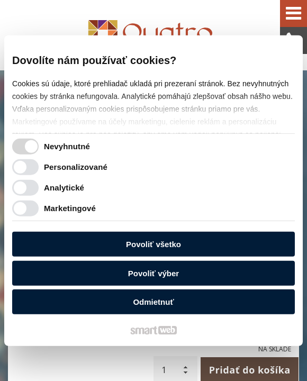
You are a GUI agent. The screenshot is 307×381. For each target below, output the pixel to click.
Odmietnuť (153, 301)
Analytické (64, 187)
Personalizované (75, 166)
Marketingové (70, 207)
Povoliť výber (153, 272)
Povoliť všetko (153, 244)
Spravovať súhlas (208, 349)
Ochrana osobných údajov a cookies (125, 349)
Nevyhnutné (67, 145)
